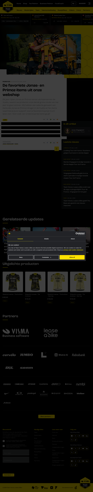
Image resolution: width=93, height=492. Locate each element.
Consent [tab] (20, 239)
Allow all (72, 257)
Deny (21, 257)
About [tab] (73, 239)
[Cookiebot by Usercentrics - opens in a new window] (77, 233)
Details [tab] (46, 239)
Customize (46, 257)
